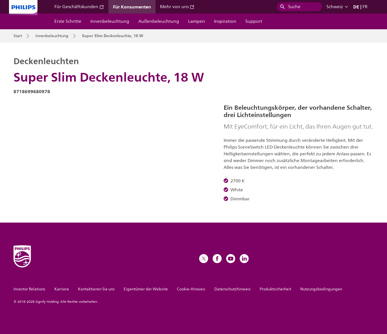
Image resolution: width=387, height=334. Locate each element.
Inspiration (225, 21)
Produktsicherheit (275, 289)
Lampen (196, 21)
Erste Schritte (67, 21)
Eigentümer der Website (146, 289)
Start (18, 36)
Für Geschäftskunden (79, 6)
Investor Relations (29, 289)
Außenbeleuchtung (158, 21)
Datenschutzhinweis (232, 289)
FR (365, 6)
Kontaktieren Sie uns (96, 289)
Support (253, 21)
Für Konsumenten (132, 6)
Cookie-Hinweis (191, 289)
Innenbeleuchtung (109, 21)
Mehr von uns (177, 6)
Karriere (61, 289)
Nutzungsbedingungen (321, 289)
